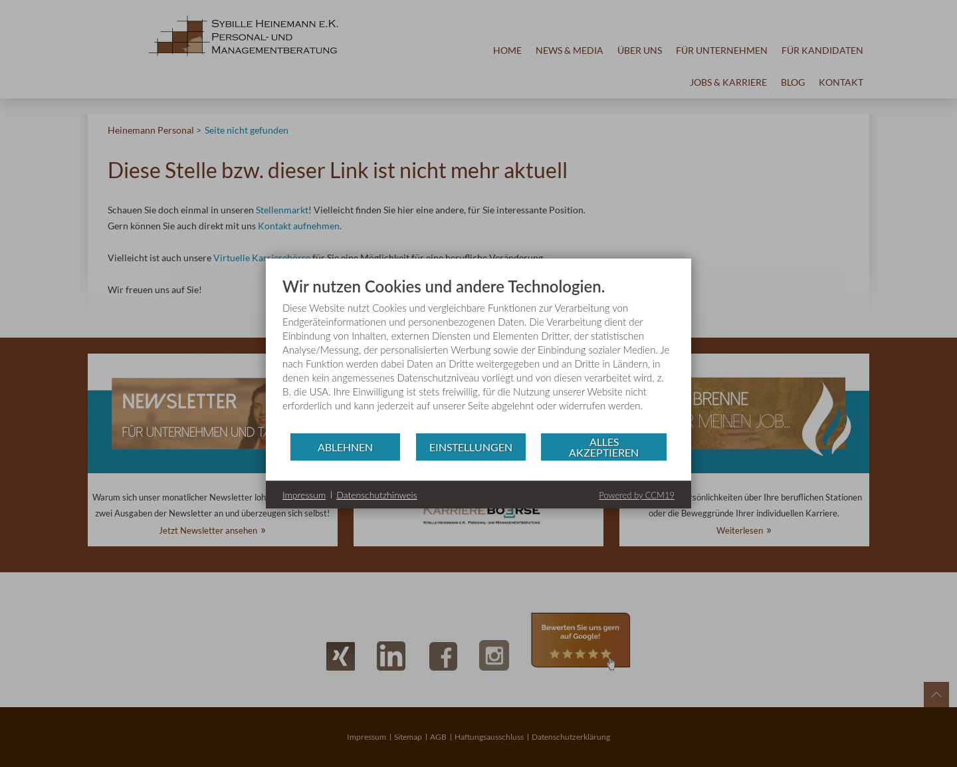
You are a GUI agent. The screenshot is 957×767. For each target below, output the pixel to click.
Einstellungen (470, 447)
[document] (478, 354)
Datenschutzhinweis (376, 494)
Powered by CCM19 (637, 495)
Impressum (304, 494)
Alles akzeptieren (604, 447)
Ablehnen (345, 447)
